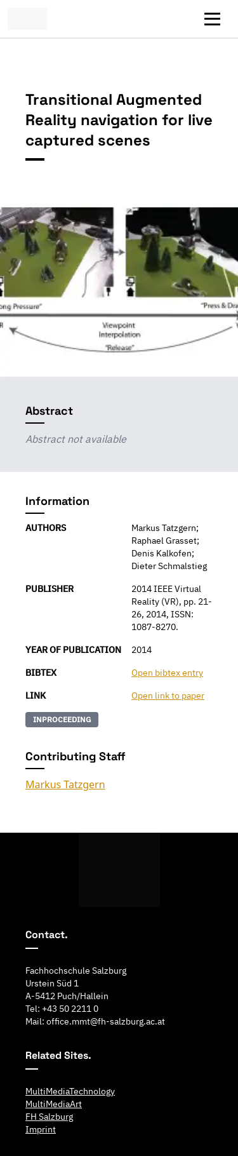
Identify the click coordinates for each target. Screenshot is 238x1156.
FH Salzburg (49, 1116)
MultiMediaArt (53, 1104)
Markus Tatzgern (65, 784)
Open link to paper (167, 695)
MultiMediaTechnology (70, 1091)
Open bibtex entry (167, 672)
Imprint (40, 1129)
